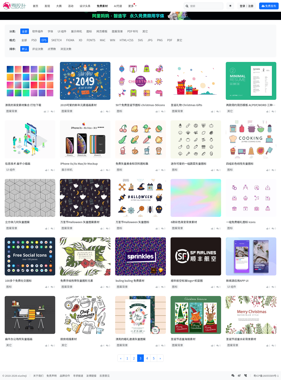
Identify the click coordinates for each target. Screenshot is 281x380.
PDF (169, 40)
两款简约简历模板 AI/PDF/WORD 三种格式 (250, 105)
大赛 (59, 6)
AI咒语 (118, 6)
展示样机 (76, 31)
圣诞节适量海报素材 (183, 339)
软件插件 (37, 31)
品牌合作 (65, 375)
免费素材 (102, 6)
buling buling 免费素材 (130, 281)
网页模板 (101, 31)
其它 (145, 31)
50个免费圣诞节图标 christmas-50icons (140, 105)
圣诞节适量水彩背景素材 (241, 339)
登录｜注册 (246, 6)
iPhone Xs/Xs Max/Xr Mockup (79, 163)
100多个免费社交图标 (18, 281)
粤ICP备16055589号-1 (266, 375)
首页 (35, 6)
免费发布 (269, 6)
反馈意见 (105, 375)
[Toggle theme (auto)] (230, 5)
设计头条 (85, 6)
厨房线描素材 (68, 339)
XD (80, 40)
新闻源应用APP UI (237, 281)
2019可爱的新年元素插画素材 (78, 105)
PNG (160, 40)
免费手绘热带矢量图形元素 (76, 281)
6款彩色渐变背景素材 (184, 222)
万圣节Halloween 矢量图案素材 (79, 222)
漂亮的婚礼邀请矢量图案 (131, 339)
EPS (44, 40)
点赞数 (52, 49)
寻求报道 (78, 375)
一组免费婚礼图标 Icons (240, 222)
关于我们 (38, 375)
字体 (50, 31)
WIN (112, 40)
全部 (24, 31)
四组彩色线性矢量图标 (239, 163)
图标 (89, 31)
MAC (103, 40)
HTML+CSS (126, 40)
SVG (140, 40)
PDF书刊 (132, 31)
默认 (24, 49)
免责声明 (51, 375)
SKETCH (56, 40)
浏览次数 (65, 49)
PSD (34, 40)
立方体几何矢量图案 (17, 222)
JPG (150, 40)
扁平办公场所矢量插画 (18, 339)
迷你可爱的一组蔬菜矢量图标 (188, 163)
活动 (70, 6)
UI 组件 (62, 31)
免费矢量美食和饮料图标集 (132, 163)
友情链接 (91, 375)
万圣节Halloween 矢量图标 (132, 222)
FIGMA (70, 40)
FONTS (91, 40)
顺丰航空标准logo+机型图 (187, 281)
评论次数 (37, 49)
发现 (47, 6)
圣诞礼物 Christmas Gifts (186, 105)
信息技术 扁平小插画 (17, 163)
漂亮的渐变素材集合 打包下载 (23, 105)
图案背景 (117, 31)
